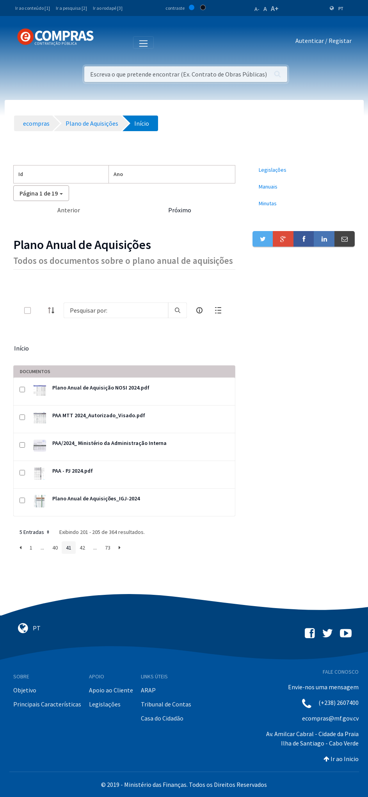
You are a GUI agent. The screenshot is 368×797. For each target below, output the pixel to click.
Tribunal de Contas (166, 704)
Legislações (105, 704)
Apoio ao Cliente (111, 690)
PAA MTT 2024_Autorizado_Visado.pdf (98, 415)
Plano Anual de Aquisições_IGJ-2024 (96, 498)
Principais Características (47, 704)
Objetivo (24, 690)
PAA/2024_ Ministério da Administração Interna (109, 443)
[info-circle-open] (199, 310)
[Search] (116, 310)
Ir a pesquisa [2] (71, 8)
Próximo (179, 210)
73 (107, 547)
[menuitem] (303, 170)
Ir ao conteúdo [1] (32, 8)
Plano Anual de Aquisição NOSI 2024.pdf (100, 387)
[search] (177, 310)
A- (257, 8)
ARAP (148, 690)
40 (55, 547)
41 (68, 547)
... (42, 547)
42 (82, 547)
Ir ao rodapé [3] (108, 8)
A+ (275, 8)
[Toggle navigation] (104, 42)
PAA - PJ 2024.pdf (72, 470)
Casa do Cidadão (162, 718)
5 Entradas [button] (35, 531)
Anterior (68, 210)
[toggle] (40, 310)
